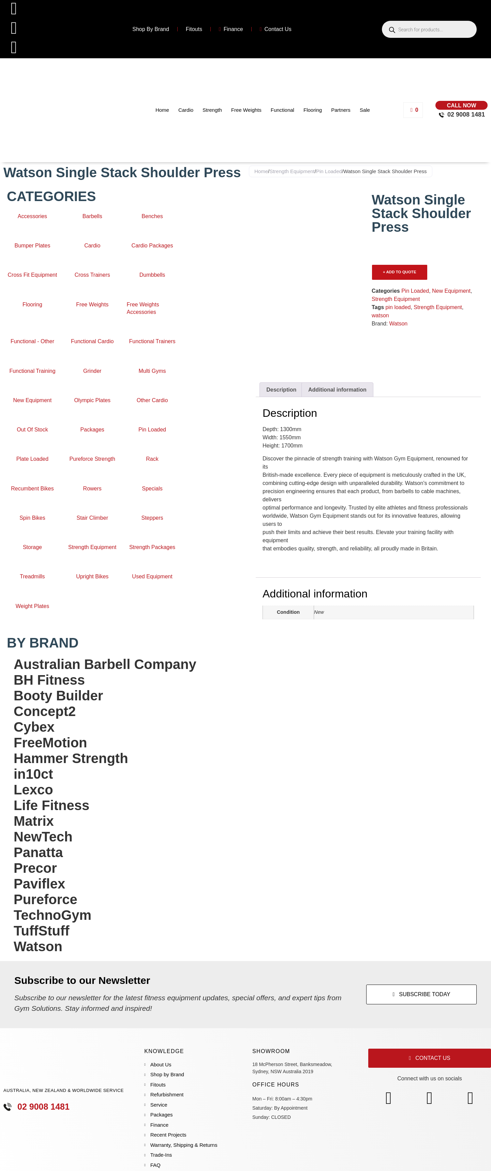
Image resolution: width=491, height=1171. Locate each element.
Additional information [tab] (337, 390)
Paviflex (39, 883)
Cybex (34, 726)
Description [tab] (281, 390)
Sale (365, 110)
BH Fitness (49, 679)
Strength (212, 110)
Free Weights (246, 110)
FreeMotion (50, 742)
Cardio (185, 110)
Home (162, 110)
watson (380, 315)
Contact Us (276, 29)
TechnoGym (52, 915)
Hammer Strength (71, 758)
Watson (38, 946)
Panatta (38, 852)
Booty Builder (58, 695)
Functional (282, 110)
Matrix (34, 820)
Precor (35, 868)
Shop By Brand (150, 29)
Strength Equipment (292, 171)
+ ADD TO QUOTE (399, 272)
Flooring (312, 110)
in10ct (33, 773)
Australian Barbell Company (105, 664)
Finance (231, 29)
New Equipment (451, 291)
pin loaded (398, 307)
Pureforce (45, 899)
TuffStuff (42, 930)
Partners (341, 110)
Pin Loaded (329, 171)
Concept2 (45, 711)
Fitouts (194, 29)
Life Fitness (51, 805)
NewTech (43, 836)
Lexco (33, 789)
